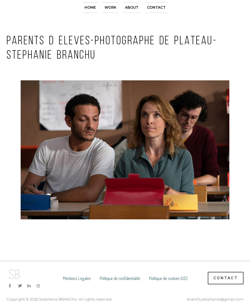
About (131, 7)
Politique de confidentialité (120, 278)
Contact (156, 7)
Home (90, 7)
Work (110, 7)
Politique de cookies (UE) (168, 278)
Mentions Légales (77, 278)
